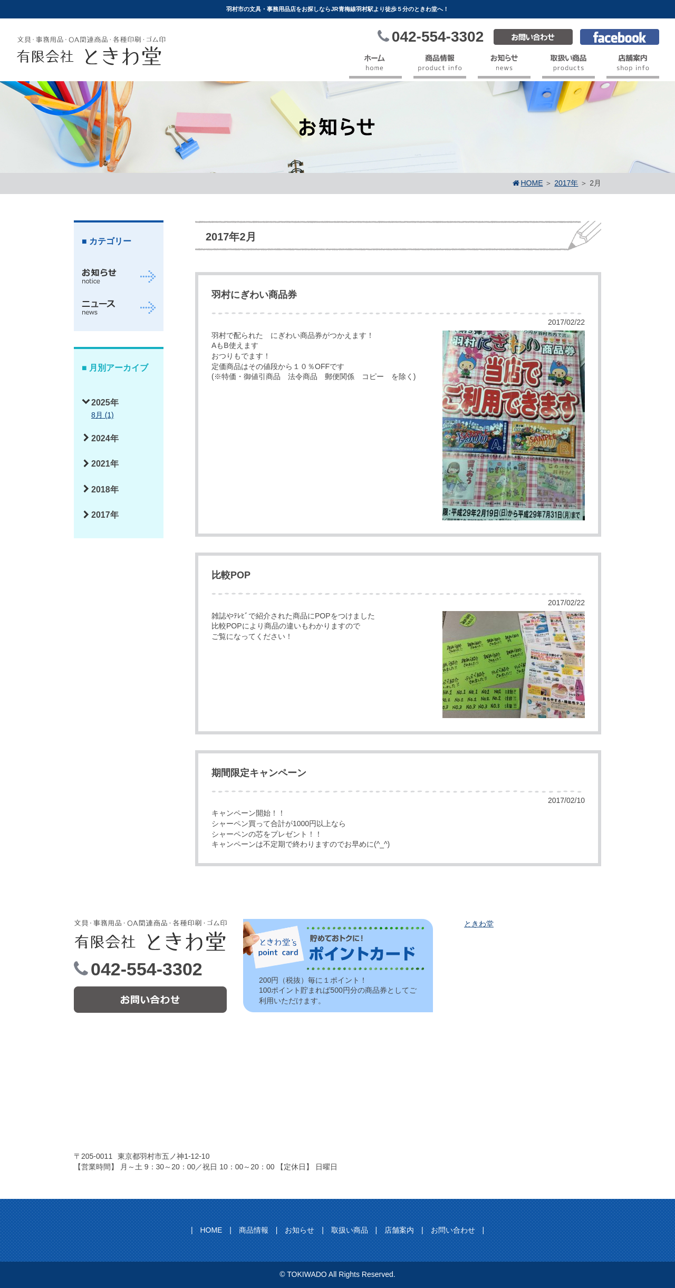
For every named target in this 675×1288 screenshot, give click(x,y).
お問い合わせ (453, 1230)
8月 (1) (102, 415)
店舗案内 (399, 1230)
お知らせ (299, 1230)
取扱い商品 (349, 1230)
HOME (211, 1230)
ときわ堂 (479, 923)
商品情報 (253, 1230)
